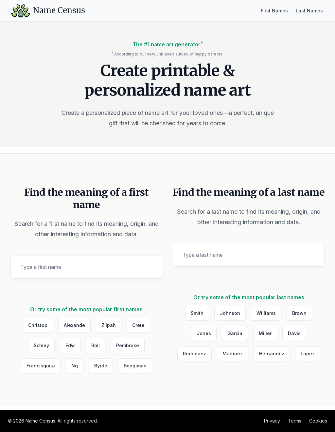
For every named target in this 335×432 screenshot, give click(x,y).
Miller (265, 333)
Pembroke (127, 345)
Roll (95, 345)
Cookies (318, 421)
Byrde (100, 365)
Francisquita (40, 365)
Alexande (74, 325)
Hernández (271, 353)
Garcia (234, 333)
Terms (294, 421)
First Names (274, 10)
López (308, 353)
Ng (74, 365)
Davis (294, 333)
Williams (266, 313)
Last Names (309, 10)
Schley (41, 345)
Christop (37, 325)
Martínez (232, 353)
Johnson (230, 313)
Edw (70, 345)
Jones (204, 333)
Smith (197, 313)
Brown (299, 313)
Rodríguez (194, 353)
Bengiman (135, 365)
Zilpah (108, 325)
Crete (138, 325)
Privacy (272, 421)
